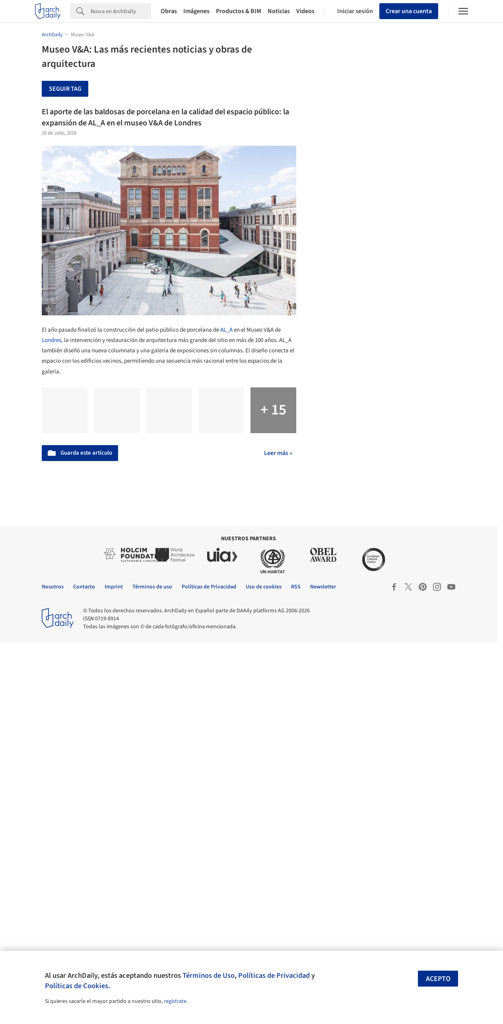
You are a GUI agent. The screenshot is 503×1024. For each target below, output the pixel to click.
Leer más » (278, 453)
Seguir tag (65, 88)
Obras (169, 11)
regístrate (175, 1001)
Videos (305, 11)
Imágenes (196, 11)
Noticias (279, 11)
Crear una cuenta (409, 11)
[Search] (121, 11)
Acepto (438, 979)
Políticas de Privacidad (274, 975)
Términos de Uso (209, 975)
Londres (51, 340)
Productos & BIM (238, 11)
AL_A (226, 330)
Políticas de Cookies (76, 986)
